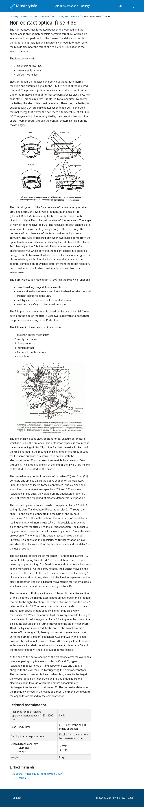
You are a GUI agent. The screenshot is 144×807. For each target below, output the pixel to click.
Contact (17, 797)
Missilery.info (23, 6)
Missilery (14, 16)
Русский (22, 777)
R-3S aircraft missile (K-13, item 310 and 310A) (60, 16)
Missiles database (66, 6)
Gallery (85, 6)
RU (120, 6)
